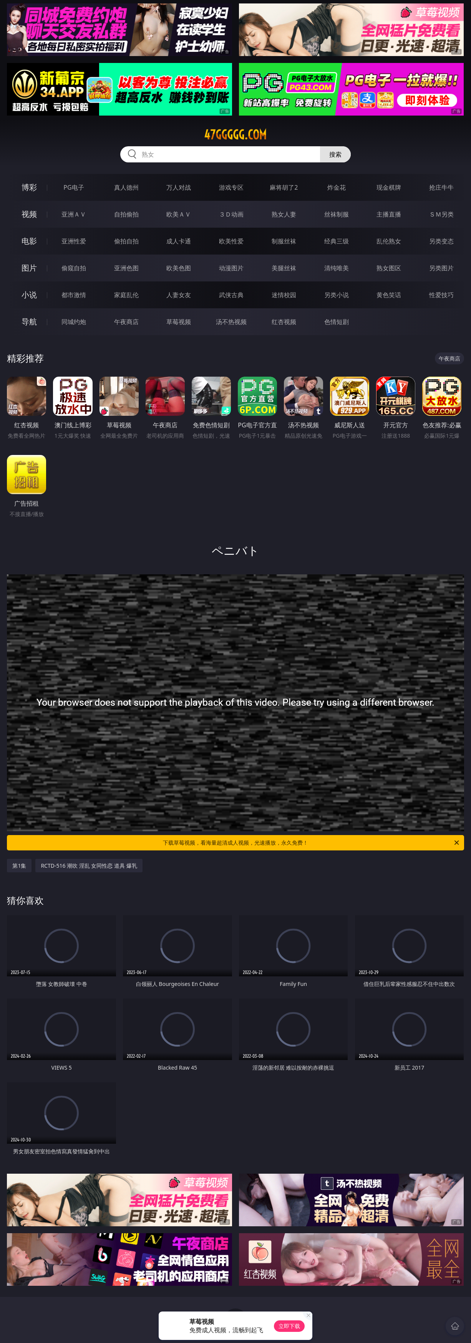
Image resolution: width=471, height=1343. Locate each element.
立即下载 (289, 1326)
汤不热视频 (231, 322)
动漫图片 (231, 268)
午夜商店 (126, 322)
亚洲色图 (126, 268)
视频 (29, 214)
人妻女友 (178, 295)
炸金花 (336, 187)
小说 (29, 294)
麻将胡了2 (284, 187)
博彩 (29, 187)
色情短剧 (336, 322)
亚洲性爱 (73, 241)
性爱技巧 (441, 295)
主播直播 (388, 214)
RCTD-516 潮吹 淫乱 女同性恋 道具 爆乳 (89, 865)
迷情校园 (284, 295)
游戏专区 (231, 187)
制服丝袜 (284, 241)
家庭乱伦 (126, 295)
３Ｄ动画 (231, 214)
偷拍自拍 (126, 241)
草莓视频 (178, 322)
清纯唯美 (336, 268)
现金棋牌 (388, 187)
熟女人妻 (284, 214)
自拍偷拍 (126, 214)
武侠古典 (231, 295)
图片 (29, 268)
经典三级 (336, 241)
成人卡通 (178, 241)
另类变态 (441, 241)
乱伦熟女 (388, 241)
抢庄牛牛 (441, 187)
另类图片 (441, 268)
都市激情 (73, 295)
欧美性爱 (231, 241)
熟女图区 (388, 268)
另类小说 (336, 295)
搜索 (335, 154)
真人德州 (126, 187)
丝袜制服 (336, 214)
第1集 (19, 865)
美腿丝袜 (284, 268)
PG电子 (73, 187)
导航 (29, 321)
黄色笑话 (388, 295)
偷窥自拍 (73, 268)
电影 (29, 241)
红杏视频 (284, 322)
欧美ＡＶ (178, 214)
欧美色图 (178, 268)
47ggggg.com (235, 134)
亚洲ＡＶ (73, 214)
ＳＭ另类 (441, 214)
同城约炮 (73, 322)
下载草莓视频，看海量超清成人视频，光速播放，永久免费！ (311, 842)
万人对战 (178, 187)
